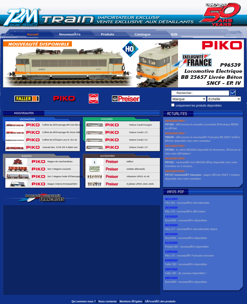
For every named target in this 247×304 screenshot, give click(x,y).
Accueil (33, 34)
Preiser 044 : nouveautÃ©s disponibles (187, 246)
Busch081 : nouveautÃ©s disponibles (186, 237)
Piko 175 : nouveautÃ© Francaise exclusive (189, 255)
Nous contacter (107, 301)
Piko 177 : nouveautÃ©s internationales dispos (191, 229)
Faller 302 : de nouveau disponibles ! (185, 273)
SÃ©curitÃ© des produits (160, 301)
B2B (174, 34)
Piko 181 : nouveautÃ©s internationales (187, 202)
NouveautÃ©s (70, 34)
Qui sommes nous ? (83, 301)
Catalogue (143, 34)
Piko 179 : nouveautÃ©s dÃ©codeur (185, 211)
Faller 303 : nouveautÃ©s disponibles (186, 264)
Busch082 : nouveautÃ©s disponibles (186, 220)
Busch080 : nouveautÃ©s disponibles (186, 281)
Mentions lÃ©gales (131, 301)
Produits (107, 34)
